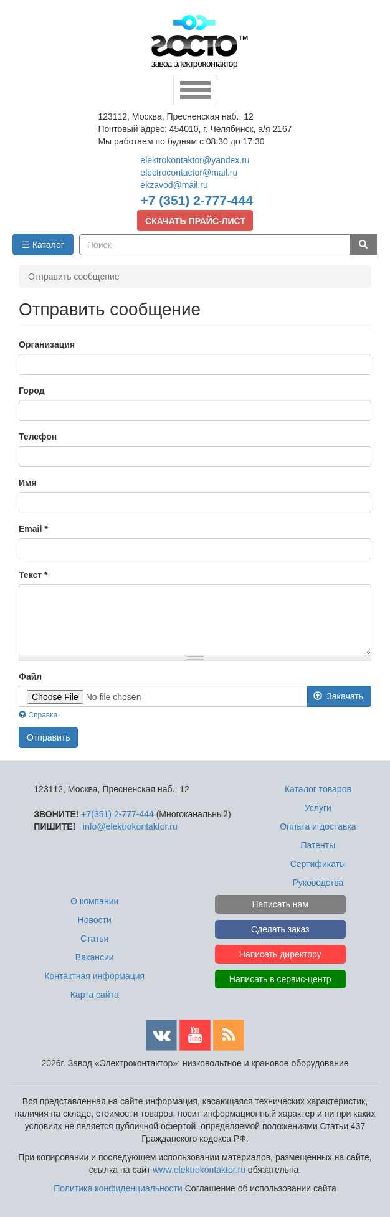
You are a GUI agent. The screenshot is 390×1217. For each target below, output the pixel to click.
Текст (33, 575)
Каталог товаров (318, 789)
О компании (94, 901)
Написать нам (280, 904)
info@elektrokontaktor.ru (130, 826)
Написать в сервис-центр (280, 979)
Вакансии (94, 957)
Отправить (48, 737)
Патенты (318, 845)
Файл (30, 676)
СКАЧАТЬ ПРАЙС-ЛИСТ (195, 221)
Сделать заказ (280, 929)
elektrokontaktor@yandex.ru (194, 160)
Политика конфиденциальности (118, 1188)
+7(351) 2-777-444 (117, 814)
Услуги (318, 808)
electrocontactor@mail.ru (188, 173)
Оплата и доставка (318, 826)
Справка (38, 715)
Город (32, 390)
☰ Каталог (43, 245)
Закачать (338, 696)
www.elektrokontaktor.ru (199, 1170)
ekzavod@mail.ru (173, 185)
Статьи (94, 939)
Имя (28, 483)
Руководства (318, 883)
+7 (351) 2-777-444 (197, 200)
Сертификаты (318, 864)
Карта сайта (94, 995)
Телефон (38, 437)
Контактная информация (94, 976)
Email (33, 529)
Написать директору (280, 954)
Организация (47, 344)
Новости (95, 920)
